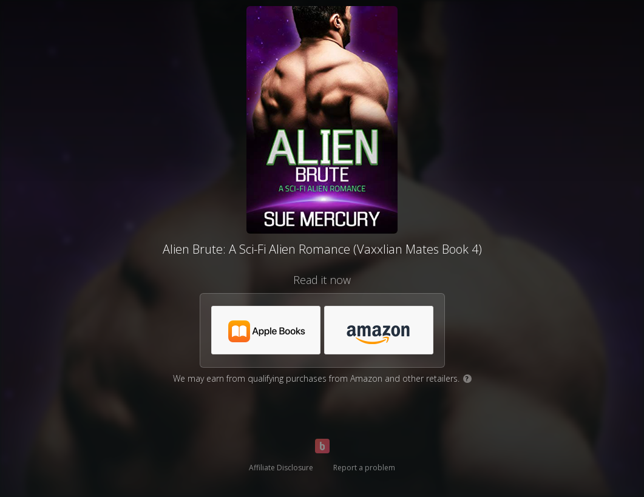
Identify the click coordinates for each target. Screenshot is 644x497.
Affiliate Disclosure (281, 467)
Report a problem (364, 467)
